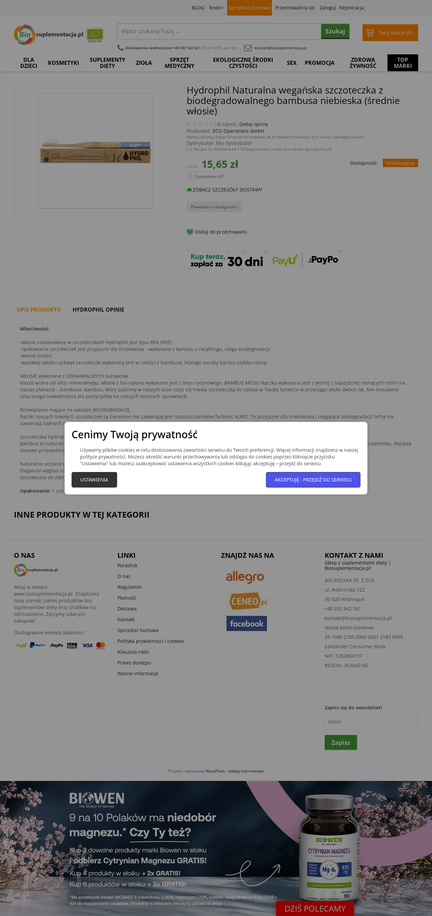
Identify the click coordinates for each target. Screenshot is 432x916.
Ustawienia (94, 479)
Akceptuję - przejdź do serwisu (313, 479)
